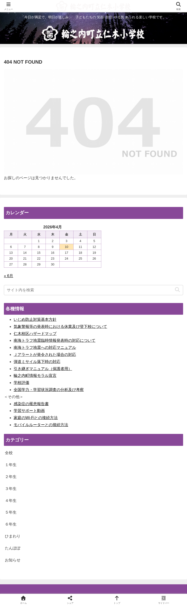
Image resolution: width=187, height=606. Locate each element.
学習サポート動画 (29, 411)
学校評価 (21, 383)
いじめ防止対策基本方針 (35, 319)
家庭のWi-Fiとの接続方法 (36, 418)
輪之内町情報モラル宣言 (35, 375)
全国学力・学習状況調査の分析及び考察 (49, 390)
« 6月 (8, 276)
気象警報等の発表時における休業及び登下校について (60, 326)
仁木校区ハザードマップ (35, 334)
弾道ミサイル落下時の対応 (37, 362)
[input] (93, 290)
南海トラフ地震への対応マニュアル (45, 347)
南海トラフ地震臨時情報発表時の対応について (54, 340)
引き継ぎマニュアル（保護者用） (43, 369)
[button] (177, 290)
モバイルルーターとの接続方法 (41, 425)
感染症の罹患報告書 (31, 404)
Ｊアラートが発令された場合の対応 (45, 354)
